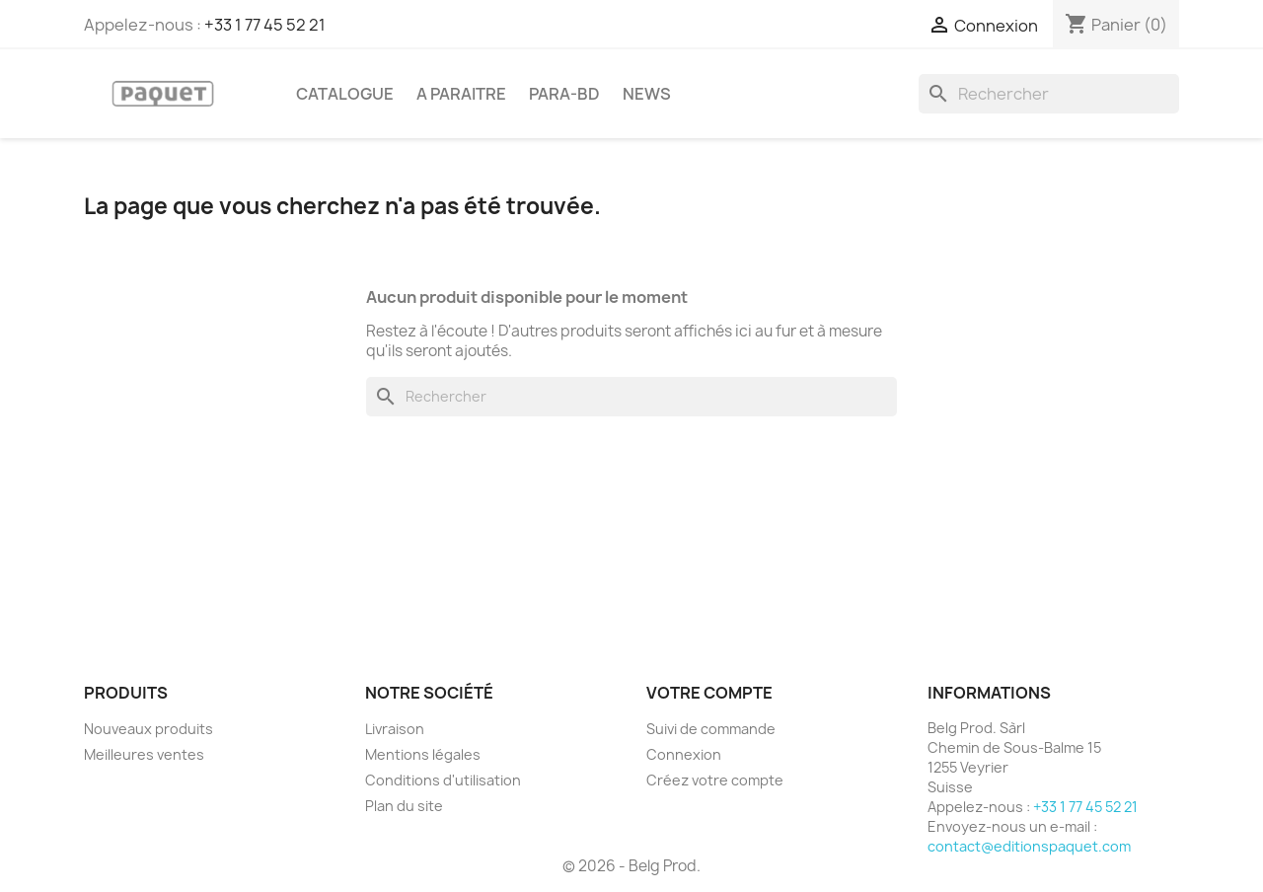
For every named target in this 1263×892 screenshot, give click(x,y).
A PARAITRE (461, 94)
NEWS (647, 94)
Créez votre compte (714, 780)
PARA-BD (564, 94)
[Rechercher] (1049, 93)
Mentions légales (423, 754)
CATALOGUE (345, 94)
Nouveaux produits (148, 728)
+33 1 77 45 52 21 (265, 25)
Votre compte (709, 693)
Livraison (394, 728)
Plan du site (404, 805)
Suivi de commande (711, 728)
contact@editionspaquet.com (1029, 846)
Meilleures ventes (144, 754)
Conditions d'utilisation (443, 780)
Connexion (683, 754)
